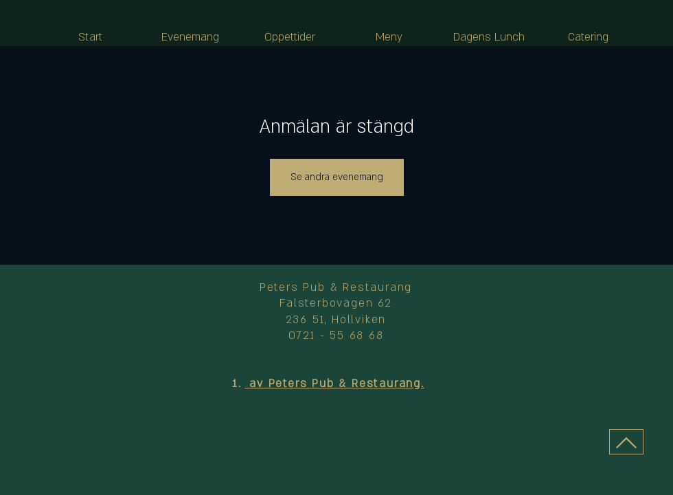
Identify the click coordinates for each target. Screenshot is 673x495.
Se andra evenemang (336, 177)
